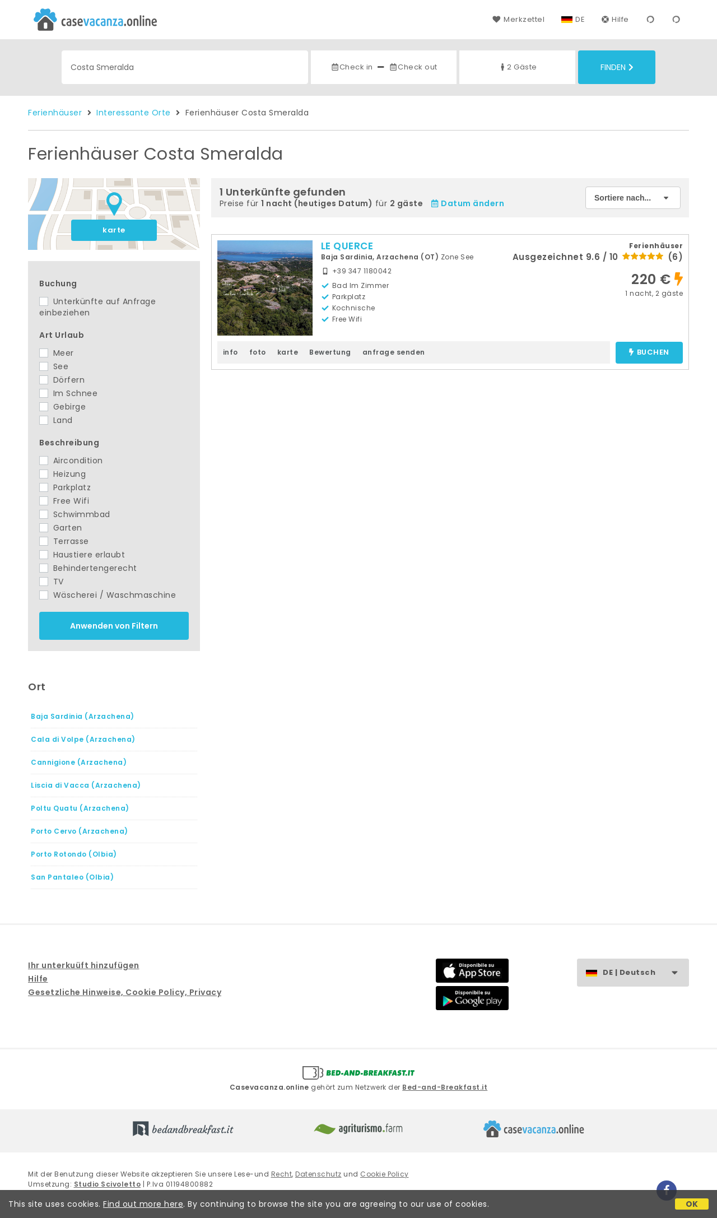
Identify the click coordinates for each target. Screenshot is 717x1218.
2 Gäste (517, 67)
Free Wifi (64, 500)
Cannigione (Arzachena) (79, 762)
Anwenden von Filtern (114, 625)
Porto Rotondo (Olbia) (74, 854)
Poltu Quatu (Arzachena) (80, 808)
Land (56, 420)
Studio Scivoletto (107, 1184)
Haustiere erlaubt (82, 554)
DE (580, 19)
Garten (60, 527)
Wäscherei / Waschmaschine (107, 595)
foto (257, 352)
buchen (649, 352)
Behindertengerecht (88, 568)
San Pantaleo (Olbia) (72, 877)
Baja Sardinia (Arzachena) (82, 716)
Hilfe (615, 19)
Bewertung (330, 352)
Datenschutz (318, 1174)
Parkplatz (65, 487)
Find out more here (143, 1204)
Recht (281, 1174)
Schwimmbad (74, 514)
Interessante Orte (133, 112)
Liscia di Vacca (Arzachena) (86, 785)
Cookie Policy (384, 1174)
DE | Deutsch (645, 973)
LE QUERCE (347, 246)
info (230, 352)
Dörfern (62, 379)
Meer (56, 353)
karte (114, 230)
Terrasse (64, 541)
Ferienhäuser (55, 112)
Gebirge (62, 406)
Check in (351, 67)
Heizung (62, 474)
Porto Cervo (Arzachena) (79, 831)
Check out (413, 67)
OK (692, 1204)
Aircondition (71, 460)
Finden (617, 67)
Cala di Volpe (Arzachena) (83, 739)
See (53, 366)
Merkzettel (518, 19)
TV (51, 581)
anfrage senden (393, 352)
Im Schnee (68, 393)
